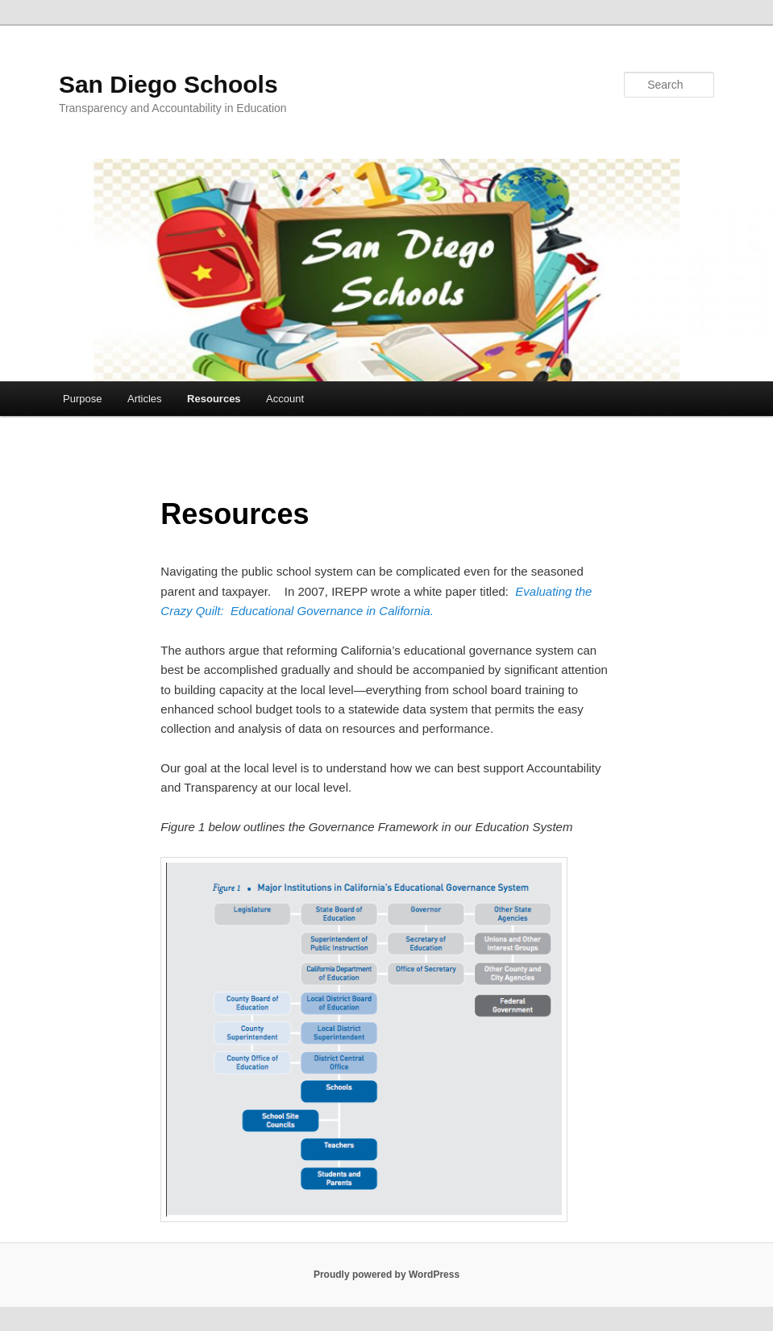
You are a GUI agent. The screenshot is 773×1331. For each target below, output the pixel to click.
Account (285, 399)
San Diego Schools (168, 84)
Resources (213, 399)
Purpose (82, 399)
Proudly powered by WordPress (386, 1274)
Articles (144, 399)
